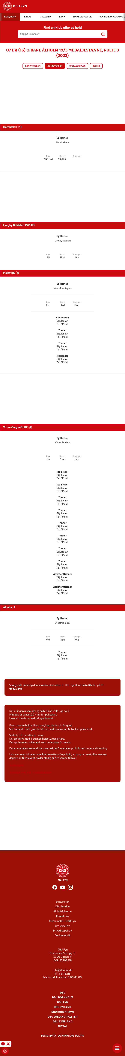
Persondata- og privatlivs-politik (62, 1036)
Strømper (77, 156)
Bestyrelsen (62, 902)
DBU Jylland (62, 1007)
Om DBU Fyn (62, 926)
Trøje (48, 156)
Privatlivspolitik (62, 931)
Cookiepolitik (62, 935)
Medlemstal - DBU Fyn (62, 921)
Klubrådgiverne (62, 911)
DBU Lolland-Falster (62, 1017)
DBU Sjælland (62, 1021)
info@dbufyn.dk (62, 970)
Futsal (62, 1026)
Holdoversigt (54, 66)
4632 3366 (16, 689)
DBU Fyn (62, 1002)
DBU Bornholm (62, 997)
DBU (62, 993)
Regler (96, 66)
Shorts (62, 156)
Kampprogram (33, 66)
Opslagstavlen (77, 66)
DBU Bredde (62, 906)
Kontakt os (62, 916)
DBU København (62, 1012)
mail (88, 685)
